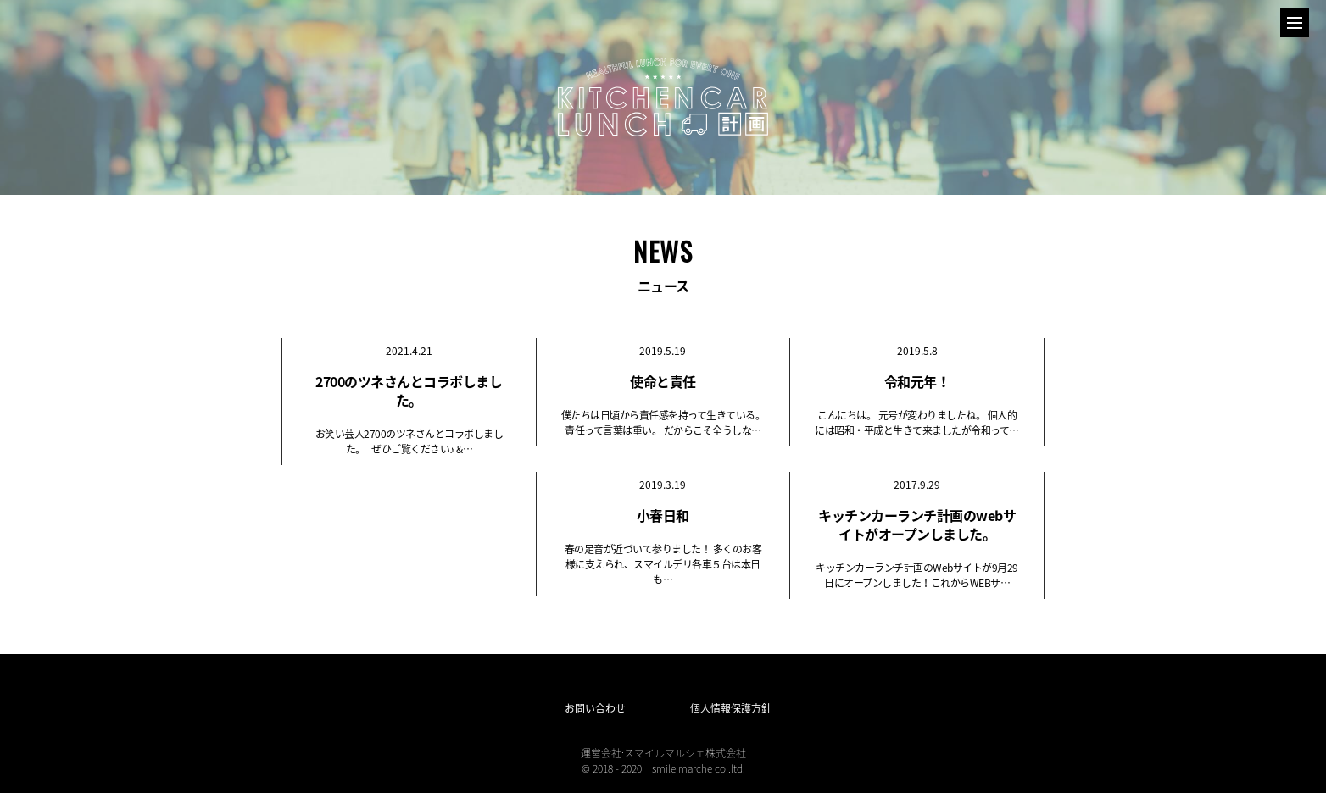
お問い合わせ (595, 708)
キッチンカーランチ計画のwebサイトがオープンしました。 (917, 524)
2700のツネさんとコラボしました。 (408, 390)
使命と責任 (663, 381)
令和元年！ (917, 381)
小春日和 (663, 515)
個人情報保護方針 (731, 708)
